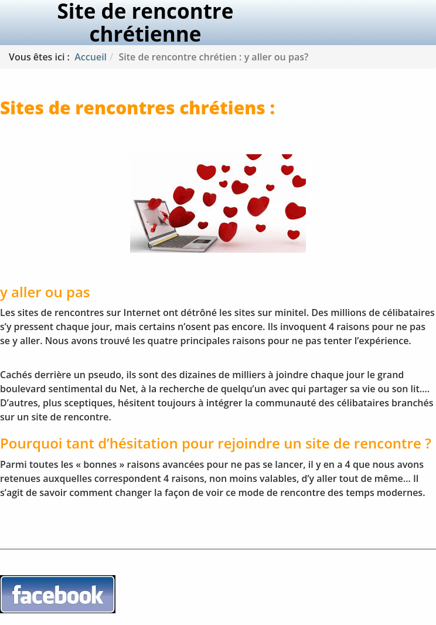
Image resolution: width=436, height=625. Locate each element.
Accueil (90, 56)
